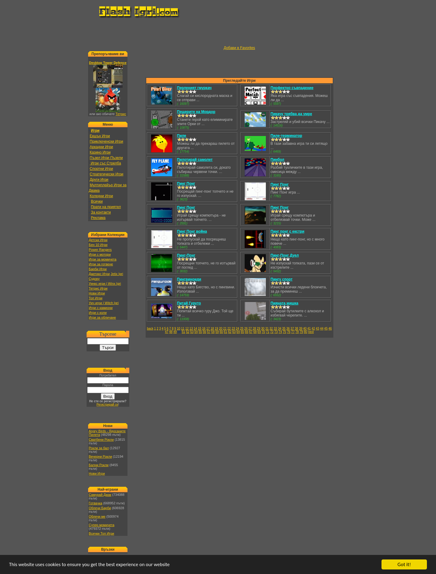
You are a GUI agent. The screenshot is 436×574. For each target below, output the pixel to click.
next (311, 331)
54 (196, 331)
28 (254, 328)
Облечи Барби (100, 508)
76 (288, 331)
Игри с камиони (101, 308)
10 (178, 328)
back (150, 328)
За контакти (101, 212)
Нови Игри (97, 293)
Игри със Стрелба (105, 163)
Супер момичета (101, 525)
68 (255, 331)
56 (204, 331)
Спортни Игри (101, 169)
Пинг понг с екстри (288, 231)
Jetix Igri (117, 274)
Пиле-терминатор (286, 136)
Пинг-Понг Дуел (285, 255)
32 (271, 328)
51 (183, 331)
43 (317, 328)
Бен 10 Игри (98, 245)
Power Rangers (100, 249)
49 (175, 331)
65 (242, 331)
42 (313, 328)
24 (237, 328)
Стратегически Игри (106, 174)
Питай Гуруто (189, 303)
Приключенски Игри (106, 141)
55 (200, 331)
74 (280, 331)
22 (229, 328)
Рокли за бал (99, 448)
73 (276, 331)
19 (216, 328)
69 (259, 331)
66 (246, 331)
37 (292, 328)
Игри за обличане (102, 317)
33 (275, 328)
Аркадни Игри (101, 147)
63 (234, 331)
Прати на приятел (106, 207)
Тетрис (121, 114)
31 (267, 328)
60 (221, 331)
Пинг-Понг (186, 255)
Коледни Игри (101, 196)
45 (326, 328)
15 (199, 328)
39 (300, 328)
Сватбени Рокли (101, 439)
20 (220, 328)
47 (166, 331)
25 (241, 328)
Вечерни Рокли (100, 456)
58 (213, 331)
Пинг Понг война (192, 231)
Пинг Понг (186, 183)
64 (238, 331)
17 (208, 328)
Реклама (98, 218)
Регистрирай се (107, 404)
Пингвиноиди (189, 279)
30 (262, 328)
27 (250, 328)
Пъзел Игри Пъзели (106, 158)
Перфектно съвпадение (292, 88)
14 (195, 328)
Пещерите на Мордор (196, 112)
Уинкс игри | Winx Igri (105, 283)
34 (279, 328)
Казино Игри (100, 152)
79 (301, 331)
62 (229, 331)
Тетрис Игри (98, 288)
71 (267, 331)
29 (258, 328)
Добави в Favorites (239, 48)
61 (225, 331)
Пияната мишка (285, 303)
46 (330, 328)
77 (293, 331)
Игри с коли (98, 312)
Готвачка (95, 503)
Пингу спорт (282, 279)
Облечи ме (97, 516)
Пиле (181, 136)
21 (224, 328)
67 (251, 331)
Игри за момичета (102, 259)
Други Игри (99, 180)
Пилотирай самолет (195, 160)
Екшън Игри (100, 136)
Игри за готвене (101, 264)
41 (309, 328)
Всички (97, 201)
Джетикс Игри (99, 274)
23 (233, 328)
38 (296, 328)
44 (321, 328)
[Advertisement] (218, 32)
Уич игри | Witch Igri (104, 303)
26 (246, 328)
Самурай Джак (100, 494)
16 (204, 328)
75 (284, 331)
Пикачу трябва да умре (291, 114)
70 (263, 331)
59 (217, 331)
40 (304, 328)
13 (191, 328)
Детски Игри (98, 240)
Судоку (94, 278)
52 (187, 331)
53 (191, 331)
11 (182, 328)
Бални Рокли (99, 465)
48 (171, 331)
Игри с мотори (100, 254)
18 (212, 328)
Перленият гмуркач (194, 88)
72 (271, 331)
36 (288, 328)
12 (187, 328)
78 (297, 331)
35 (284, 328)
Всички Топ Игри (101, 533)
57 (208, 331)
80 (305, 331)
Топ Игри (95, 298)
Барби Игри (98, 269)
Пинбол (277, 160)
